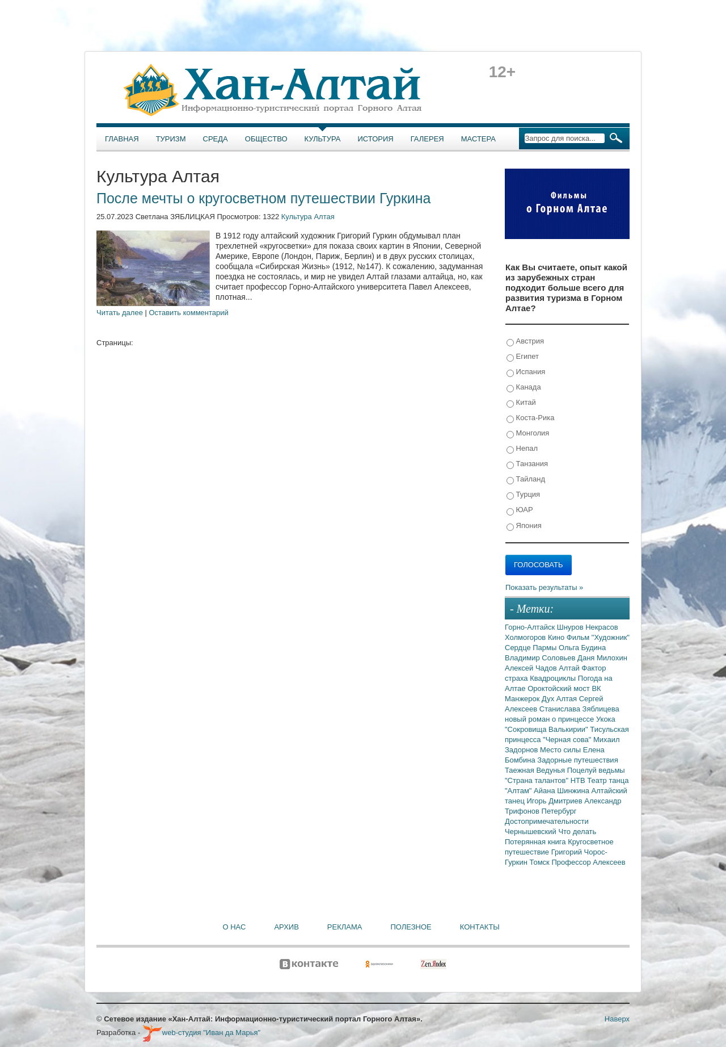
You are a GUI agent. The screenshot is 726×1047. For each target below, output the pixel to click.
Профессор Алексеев (588, 862)
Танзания (527, 464)
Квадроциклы (554, 678)
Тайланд (525, 479)
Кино (557, 637)
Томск (541, 862)
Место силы (561, 750)
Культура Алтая (308, 216)
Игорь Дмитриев (556, 801)
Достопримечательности (547, 821)
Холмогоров (526, 637)
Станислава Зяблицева (579, 709)
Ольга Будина (582, 647)
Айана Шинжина (563, 790)
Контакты (480, 927)
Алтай (570, 668)
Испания (525, 372)
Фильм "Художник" (598, 637)
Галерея (427, 139)
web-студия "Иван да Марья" (201, 1032)
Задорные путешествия (577, 760)
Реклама (344, 927)
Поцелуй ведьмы (596, 770)
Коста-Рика (530, 418)
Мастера (478, 139)
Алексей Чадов (532, 668)
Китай (521, 403)
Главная (122, 139)
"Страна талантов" (538, 780)
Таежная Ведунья (536, 770)
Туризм (171, 139)
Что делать (577, 831)
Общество (266, 139)
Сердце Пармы (532, 647)
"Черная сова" (568, 739)
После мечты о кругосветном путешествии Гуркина (263, 198)
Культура (323, 139)
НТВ (579, 780)
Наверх (617, 1019)
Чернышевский (531, 831)
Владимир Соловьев (541, 658)
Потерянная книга (536, 841)
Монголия (527, 433)
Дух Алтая (560, 698)
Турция (523, 495)
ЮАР (519, 510)
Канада (523, 387)
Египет (522, 357)
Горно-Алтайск (531, 627)
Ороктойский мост (559, 688)
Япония (524, 526)
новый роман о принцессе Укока (560, 719)
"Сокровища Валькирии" (547, 729)
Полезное (410, 927)
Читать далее (119, 312)
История (376, 139)
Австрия (525, 341)
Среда (215, 139)
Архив (286, 927)
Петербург (559, 811)
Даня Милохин (602, 658)
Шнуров (571, 627)
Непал (522, 449)
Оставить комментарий (189, 312)
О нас (234, 927)
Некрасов (601, 627)
